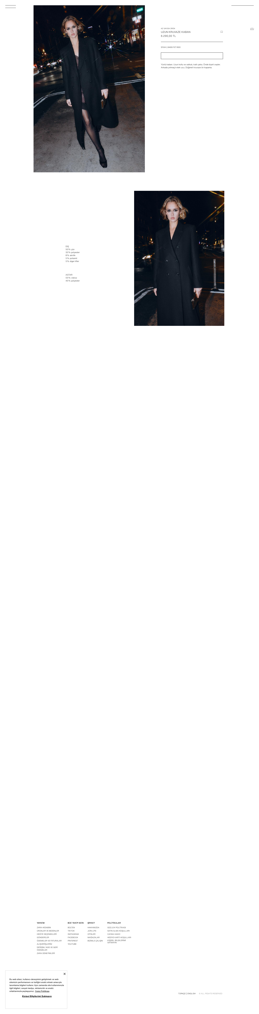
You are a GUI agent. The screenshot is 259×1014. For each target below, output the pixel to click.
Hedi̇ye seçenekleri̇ (47, 934)
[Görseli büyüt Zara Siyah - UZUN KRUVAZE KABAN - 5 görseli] (179, 546)
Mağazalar (94, 937)
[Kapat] (65, 974)
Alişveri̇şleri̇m (44, 944)
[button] (192, 55)
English (191, 993)
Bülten (71, 927)
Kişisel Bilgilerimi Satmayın (116, 941)
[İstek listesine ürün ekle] (221, 32)
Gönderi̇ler (43, 937)
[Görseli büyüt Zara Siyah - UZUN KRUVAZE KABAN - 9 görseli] (179, 835)
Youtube (72, 944)
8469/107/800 (174, 47)
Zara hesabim (44, 927)
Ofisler (91, 934)
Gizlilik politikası (116, 927)
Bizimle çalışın (95, 940)
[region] (36, 989)
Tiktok (71, 930)
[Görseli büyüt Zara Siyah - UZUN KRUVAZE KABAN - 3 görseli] (179, 402)
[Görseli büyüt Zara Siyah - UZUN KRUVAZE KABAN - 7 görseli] (179, 691)
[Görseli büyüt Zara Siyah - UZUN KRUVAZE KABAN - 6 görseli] (80, 691)
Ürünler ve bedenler (48, 930)
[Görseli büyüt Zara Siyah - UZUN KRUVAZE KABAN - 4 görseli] (80, 546)
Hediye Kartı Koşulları (119, 937)
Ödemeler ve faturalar (49, 940)
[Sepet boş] (252, 29)
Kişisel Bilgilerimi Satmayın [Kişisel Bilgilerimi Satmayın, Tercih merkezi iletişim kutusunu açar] (37, 996)
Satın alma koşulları (118, 930)
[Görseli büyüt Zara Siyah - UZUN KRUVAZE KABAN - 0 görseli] (89, 88)
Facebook (73, 937)
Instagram (73, 934)
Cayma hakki (113, 934)
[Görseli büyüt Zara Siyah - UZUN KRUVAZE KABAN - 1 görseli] (179, 258)
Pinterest (73, 940)
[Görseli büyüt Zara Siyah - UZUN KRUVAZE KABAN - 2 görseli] (80, 402)
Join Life (92, 930)
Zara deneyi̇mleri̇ (46, 953)
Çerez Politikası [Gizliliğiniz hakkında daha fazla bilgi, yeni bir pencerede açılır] (42, 991)
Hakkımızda (93, 927)
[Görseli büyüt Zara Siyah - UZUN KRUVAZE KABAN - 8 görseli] (80, 835)
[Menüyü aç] (11, 7)
